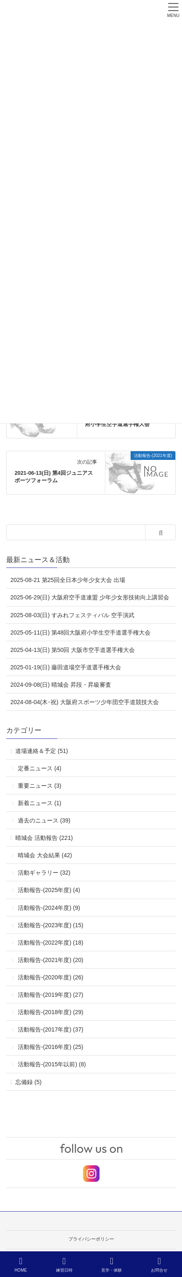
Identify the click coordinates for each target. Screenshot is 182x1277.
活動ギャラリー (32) (44, 872)
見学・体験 (111, 1264)
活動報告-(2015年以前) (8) (52, 1064)
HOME (21, 1264)
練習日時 (64, 1264)
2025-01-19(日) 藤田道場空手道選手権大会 (65, 667)
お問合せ (159, 1264)
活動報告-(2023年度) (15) (50, 925)
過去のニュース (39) (44, 820)
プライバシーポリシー (91, 1238)
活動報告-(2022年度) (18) (50, 942)
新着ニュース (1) (39, 803)
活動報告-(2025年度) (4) (49, 890)
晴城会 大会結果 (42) (45, 855)
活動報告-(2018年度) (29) (50, 1012)
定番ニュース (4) (39, 768)
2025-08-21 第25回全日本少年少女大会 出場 (67, 580)
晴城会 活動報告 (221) (44, 837)
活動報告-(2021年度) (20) (50, 960)
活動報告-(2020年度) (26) (50, 977)
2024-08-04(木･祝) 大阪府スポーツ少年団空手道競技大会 (84, 702)
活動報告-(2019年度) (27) (50, 994)
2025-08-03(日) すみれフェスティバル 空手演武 (72, 615)
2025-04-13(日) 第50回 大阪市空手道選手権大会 (72, 650)
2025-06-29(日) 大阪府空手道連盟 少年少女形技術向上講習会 (89, 597)
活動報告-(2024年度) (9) (49, 907)
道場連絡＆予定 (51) (41, 751)
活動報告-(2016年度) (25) (50, 1047)
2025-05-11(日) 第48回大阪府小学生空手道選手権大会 (80, 632)
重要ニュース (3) (39, 785)
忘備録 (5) (28, 1082)
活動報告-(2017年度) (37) (50, 1029)
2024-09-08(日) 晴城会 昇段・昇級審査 (60, 684)
